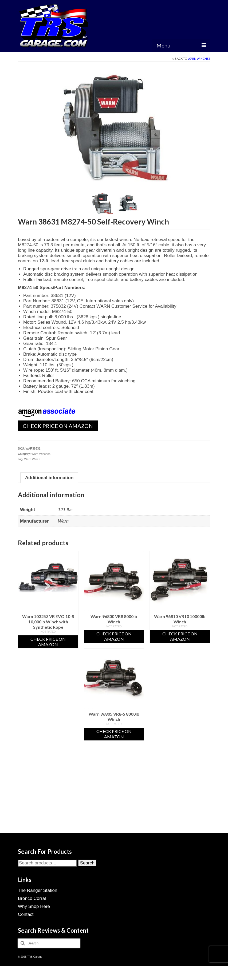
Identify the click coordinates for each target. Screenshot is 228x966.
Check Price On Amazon (58, 426)
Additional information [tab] (49, 477)
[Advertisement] (114, 793)
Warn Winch (32, 459)
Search (87, 862)
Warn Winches (199, 58)
